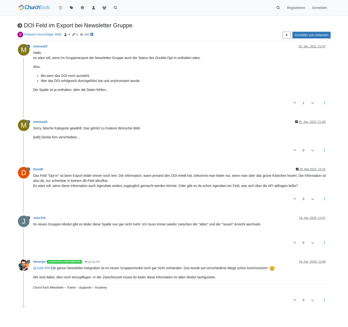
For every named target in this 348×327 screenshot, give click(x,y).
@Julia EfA (92, 261)
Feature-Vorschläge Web (43, 34)
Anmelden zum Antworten (311, 35)
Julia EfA (39, 218)
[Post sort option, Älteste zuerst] (286, 35)
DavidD (38, 169)
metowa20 (40, 46)
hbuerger (39, 261)
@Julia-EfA (41, 268)
